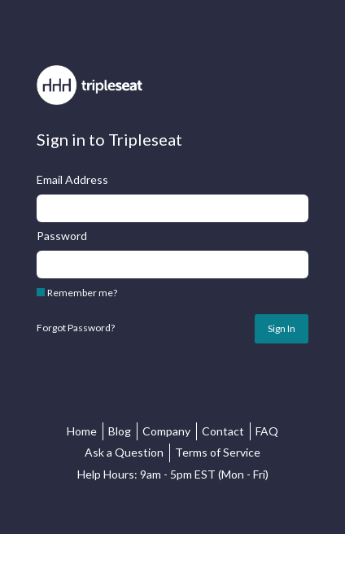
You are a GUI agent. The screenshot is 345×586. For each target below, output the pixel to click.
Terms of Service (217, 452)
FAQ (266, 431)
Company (166, 431)
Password (62, 236)
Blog (119, 431)
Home (82, 431)
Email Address (72, 179)
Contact (223, 431)
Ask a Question (124, 452)
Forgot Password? (76, 328)
